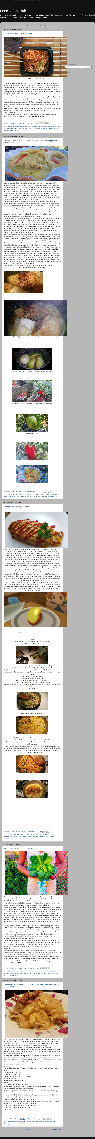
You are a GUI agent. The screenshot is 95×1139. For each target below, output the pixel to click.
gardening (18, 973)
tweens (30, 839)
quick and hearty (8, 130)
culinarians (51, 834)
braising (30, 494)
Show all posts (44, 26)
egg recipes (31, 836)
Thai (56, 496)
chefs (37, 834)
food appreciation (44, 836)
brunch (13, 834)
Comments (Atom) (17, 1134)
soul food (35, 1121)
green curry (51, 496)
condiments (26, 126)
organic (49, 973)
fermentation (42, 126)
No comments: (31, 491)
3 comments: (31, 831)
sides (30, 1121)
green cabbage (42, 496)
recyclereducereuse (15, 975)
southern (41, 1121)
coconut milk (53, 494)
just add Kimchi (23, 128)
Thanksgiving (7, 1124)
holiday (22, 1121)
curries (11, 496)
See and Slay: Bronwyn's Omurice (17, 507)
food (12, 973)
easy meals (34, 126)
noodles (50, 128)
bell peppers (24, 494)
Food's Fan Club (13, 11)
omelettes (14, 839)
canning (36, 971)
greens (31, 973)
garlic (58, 126)
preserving (55, 973)
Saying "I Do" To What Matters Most (18, 848)
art (9, 834)
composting (42, 971)
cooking (6, 496)
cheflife (42, 494)
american (11, 1121)
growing (36, 973)
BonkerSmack (12, 126)
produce (6, 975)
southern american (50, 1121)
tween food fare (22, 839)
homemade (7, 839)
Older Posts (56, 1130)
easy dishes (23, 836)
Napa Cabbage (42, 128)
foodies (22, 496)
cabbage (19, 126)
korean (36, 128)
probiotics (56, 128)
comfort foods (44, 834)
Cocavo (47, 494)
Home (27, 1130)
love (26, 1121)
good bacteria (8, 128)
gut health (15, 128)
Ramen (16, 130)
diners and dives (14, 836)
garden (27, 496)
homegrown (42, 973)
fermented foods (51, 126)
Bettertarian (11, 971)
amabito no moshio (13, 494)
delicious (6, 836)
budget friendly (19, 834)
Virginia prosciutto (17, 1124)
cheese (33, 834)
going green (33, 496)
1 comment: (30, 123)
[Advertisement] (18, 42)
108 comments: (31, 1119)
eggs (36, 836)
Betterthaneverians (21, 971)
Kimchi (31, 128)
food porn (16, 496)
